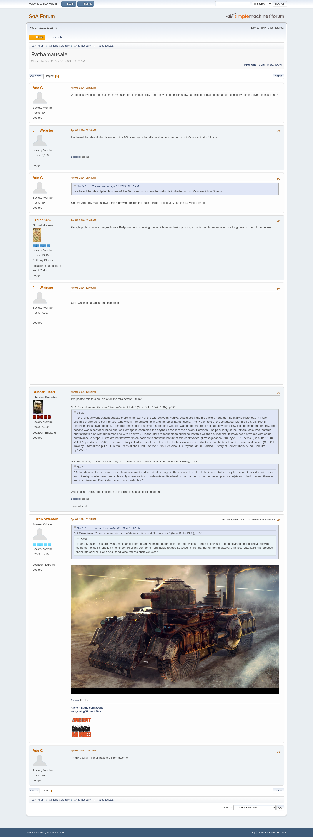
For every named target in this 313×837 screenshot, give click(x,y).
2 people (75, 700)
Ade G (38, 88)
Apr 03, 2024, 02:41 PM (83, 750)
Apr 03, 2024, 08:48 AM (83, 177)
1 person (75, 156)
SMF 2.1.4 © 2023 (35, 832)
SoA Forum (42, 16)
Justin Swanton (45, 519)
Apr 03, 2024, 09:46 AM (83, 220)
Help (253, 832)
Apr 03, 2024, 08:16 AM (83, 130)
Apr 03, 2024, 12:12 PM (83, 392)
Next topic (274, 64)
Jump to (227, 807)
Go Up (34, 790)
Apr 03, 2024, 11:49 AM (83, 287)
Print (278, 76)
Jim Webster (43, 130)
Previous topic (254, 64)
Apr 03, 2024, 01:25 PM (83, 519)
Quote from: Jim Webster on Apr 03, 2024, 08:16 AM (108, 186)
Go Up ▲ (282, 832)
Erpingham (42, 220)
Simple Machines (55, 832)
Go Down (36, 76)
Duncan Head (44, 392)
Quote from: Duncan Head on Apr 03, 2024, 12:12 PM (108, 528)
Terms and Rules (266, 832)
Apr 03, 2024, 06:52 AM (83, 87)
